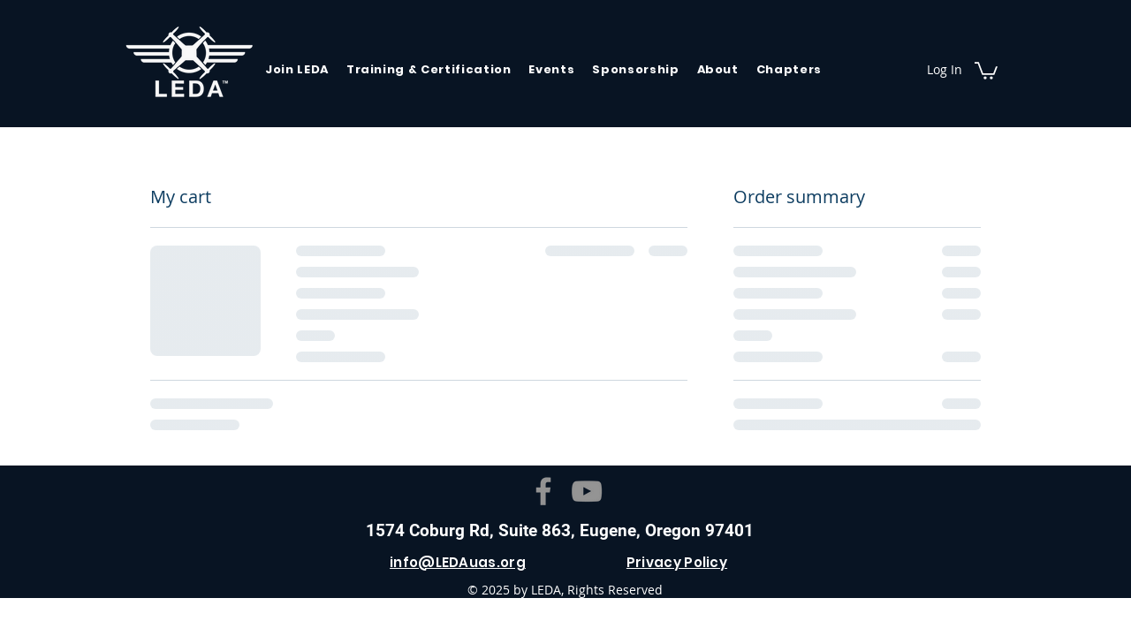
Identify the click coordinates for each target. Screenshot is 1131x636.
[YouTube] (586, 491)
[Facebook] (543, 491)
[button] (986, 70)
